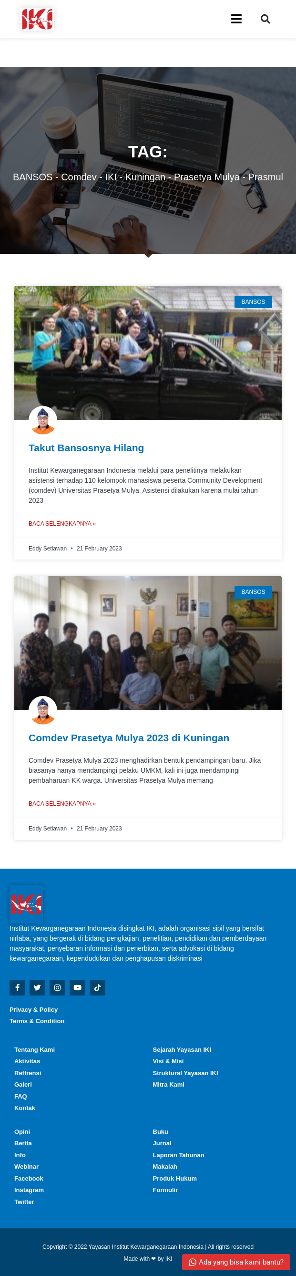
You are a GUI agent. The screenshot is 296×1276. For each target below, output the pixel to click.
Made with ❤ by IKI (147, 1258)
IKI (110, 177)
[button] (265, 19)
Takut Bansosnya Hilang (86, 447)
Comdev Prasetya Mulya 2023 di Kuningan (129, 737)
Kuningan (145, 177)
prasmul (265, 177)
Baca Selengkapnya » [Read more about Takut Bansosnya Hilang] (62, 523)
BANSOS (32, 177)
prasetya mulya (207, 177)
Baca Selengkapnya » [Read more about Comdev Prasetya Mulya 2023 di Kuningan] (62, 803)
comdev (78, 177)
